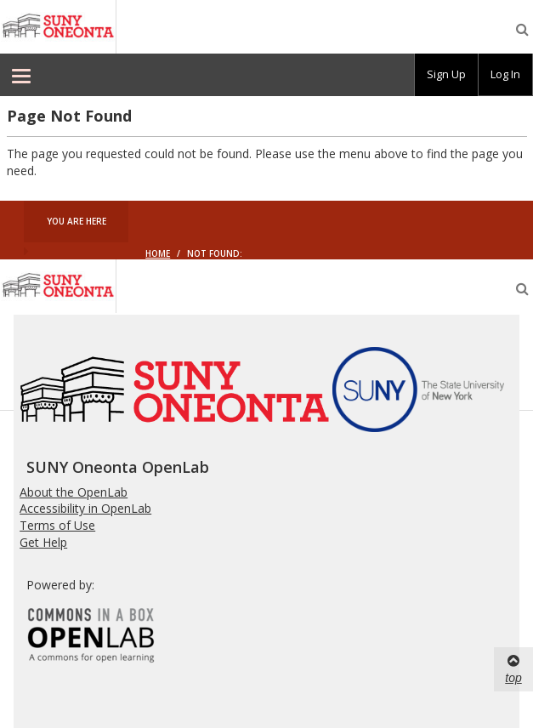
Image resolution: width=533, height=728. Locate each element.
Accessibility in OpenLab (85, 508)
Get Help (43, 542)
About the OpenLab (74, 492)
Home (157, 253)
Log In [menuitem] (505, 74)
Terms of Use (57, 525)
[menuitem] (21, 75)
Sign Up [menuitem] (446, 74)
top (513, 668)
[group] (446, 75)
